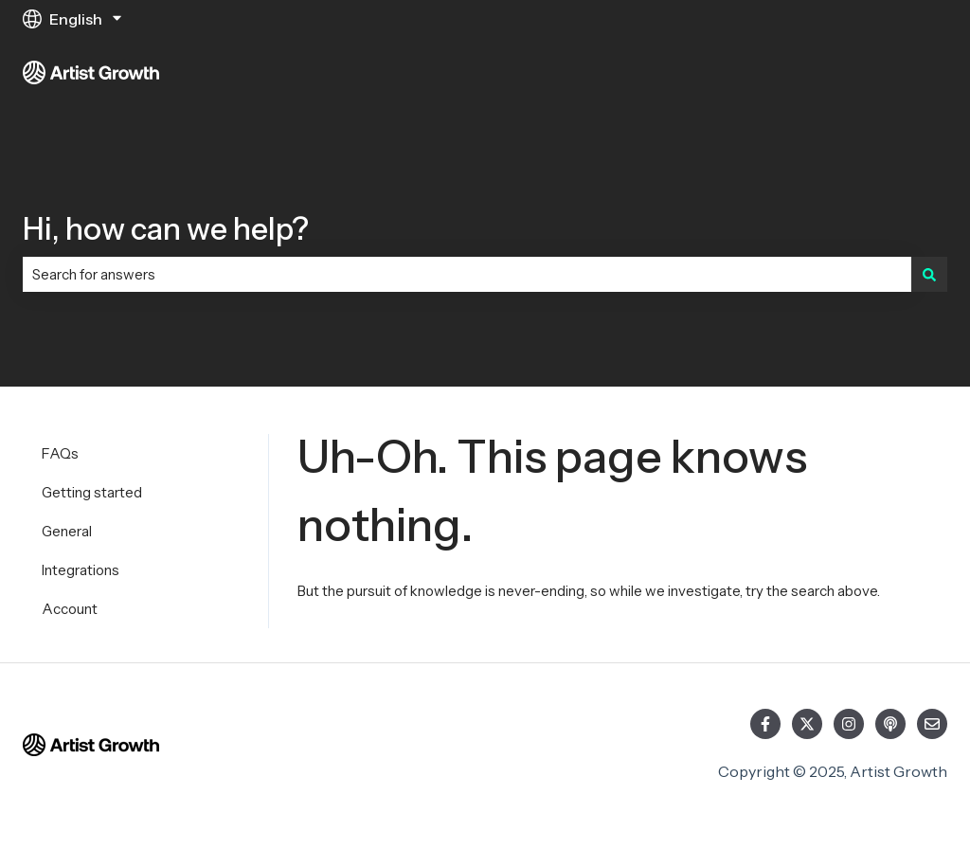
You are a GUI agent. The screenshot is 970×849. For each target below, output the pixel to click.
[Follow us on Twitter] (807, 724)
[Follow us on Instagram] (849, 724)
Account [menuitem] (70, 609)
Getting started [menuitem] (92, 492)
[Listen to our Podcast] (890, 724)
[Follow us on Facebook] (765, 724)
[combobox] (467, 274)
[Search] (929, 274)
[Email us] (932, 724)
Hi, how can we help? (166, 228)
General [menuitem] (67, 531)
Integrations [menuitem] (80, 570)
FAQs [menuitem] (60, 453)
